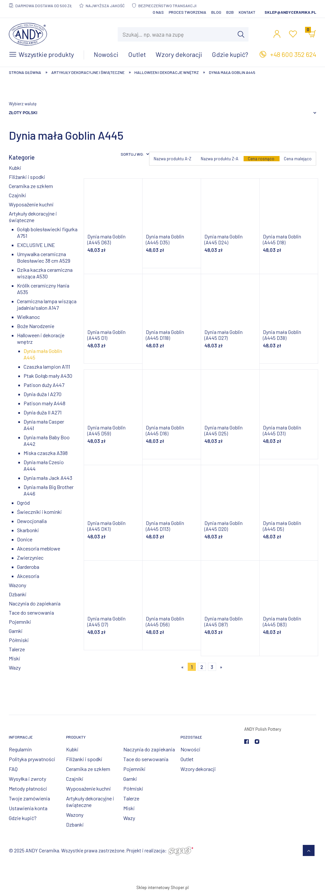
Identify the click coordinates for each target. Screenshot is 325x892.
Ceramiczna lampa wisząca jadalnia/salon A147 (47, 304)
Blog (216, 12)
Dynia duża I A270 (42, 394)
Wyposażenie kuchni (31, 204)
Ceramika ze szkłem (31, 186)
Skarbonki (28, 530)
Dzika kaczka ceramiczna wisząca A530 (45, 273)
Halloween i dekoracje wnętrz (40, 338)
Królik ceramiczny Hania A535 (43, 288)
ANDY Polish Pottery (262, 729)
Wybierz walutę (23, 103)
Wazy (15, 667)
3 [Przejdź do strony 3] (212, 667)
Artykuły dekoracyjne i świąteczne (33, 216)
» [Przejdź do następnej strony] (221, 667)
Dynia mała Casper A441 (44, 424)
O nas (158, 12)
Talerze (17, 649)
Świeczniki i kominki (39, 512)
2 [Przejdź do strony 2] (201, 667)
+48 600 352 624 (293, 54)
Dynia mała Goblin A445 (43, 354)
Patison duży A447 (44, 385)
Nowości (190, 749)
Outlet (187, 759)
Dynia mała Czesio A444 (44, 465)
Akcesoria (28, 576)
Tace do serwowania (31, 612)
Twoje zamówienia (29, 798)
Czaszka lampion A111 (47, 366)
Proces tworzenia (187, 12)
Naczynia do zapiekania (34, 603)
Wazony (17, 585)
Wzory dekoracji (198, 769)
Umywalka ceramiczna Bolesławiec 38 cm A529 (43, 257)
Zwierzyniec (30, 557)
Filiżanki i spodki (27, 177)
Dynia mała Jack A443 (48, 478)
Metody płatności (28, 788)
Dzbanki (17, 594)
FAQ (13, 769)
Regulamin (20, 749)
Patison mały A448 (44, 403)
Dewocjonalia (32, 521)
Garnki (16, 631)
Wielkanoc (28, 317)
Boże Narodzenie (35, 326)
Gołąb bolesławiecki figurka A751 (47, 232)
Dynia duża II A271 (42, 412)
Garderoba (28, 567)
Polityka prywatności (32, 759)
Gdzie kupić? (23, 818)
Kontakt (247, 12)
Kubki (15, 168)
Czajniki (17, 195)
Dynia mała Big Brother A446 (49, 490)
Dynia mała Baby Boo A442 (47, 440)
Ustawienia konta (28, 808)
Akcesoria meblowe (38, 548)
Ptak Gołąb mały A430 (48, 376)
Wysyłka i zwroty (27, 779)
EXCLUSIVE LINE (36, 245)
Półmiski (19, 640)
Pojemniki (20, 622)
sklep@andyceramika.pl (290, 12)
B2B (230, 12)
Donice (24, 539)
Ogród (23, 502)
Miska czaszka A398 (46, 453)
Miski (14, 658)
